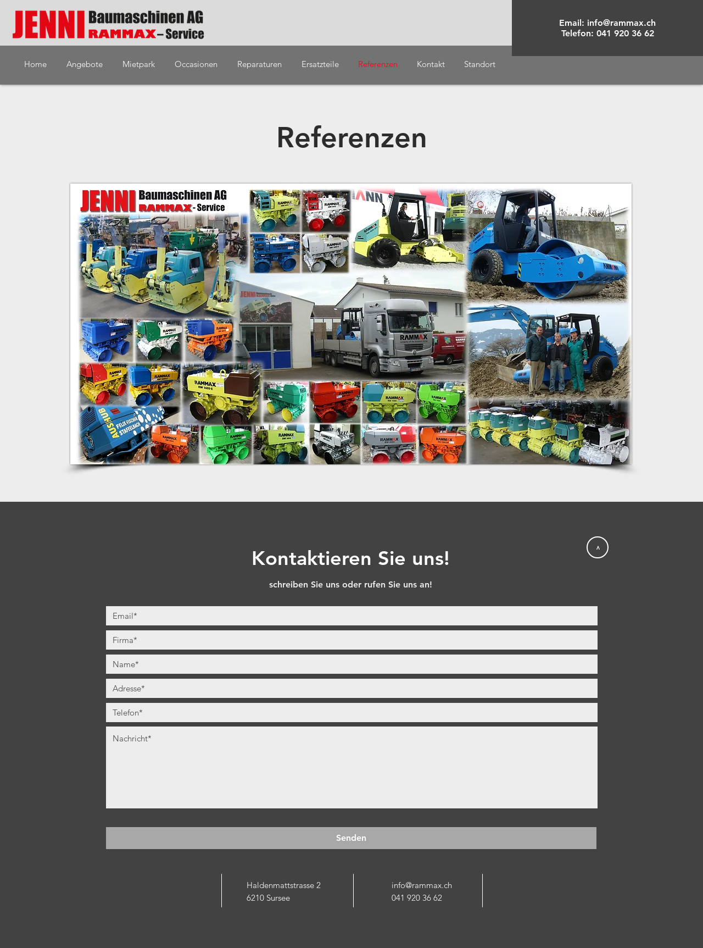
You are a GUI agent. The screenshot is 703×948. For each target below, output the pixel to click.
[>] (598, 547)
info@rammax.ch (621, 23)
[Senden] (351, 838)
